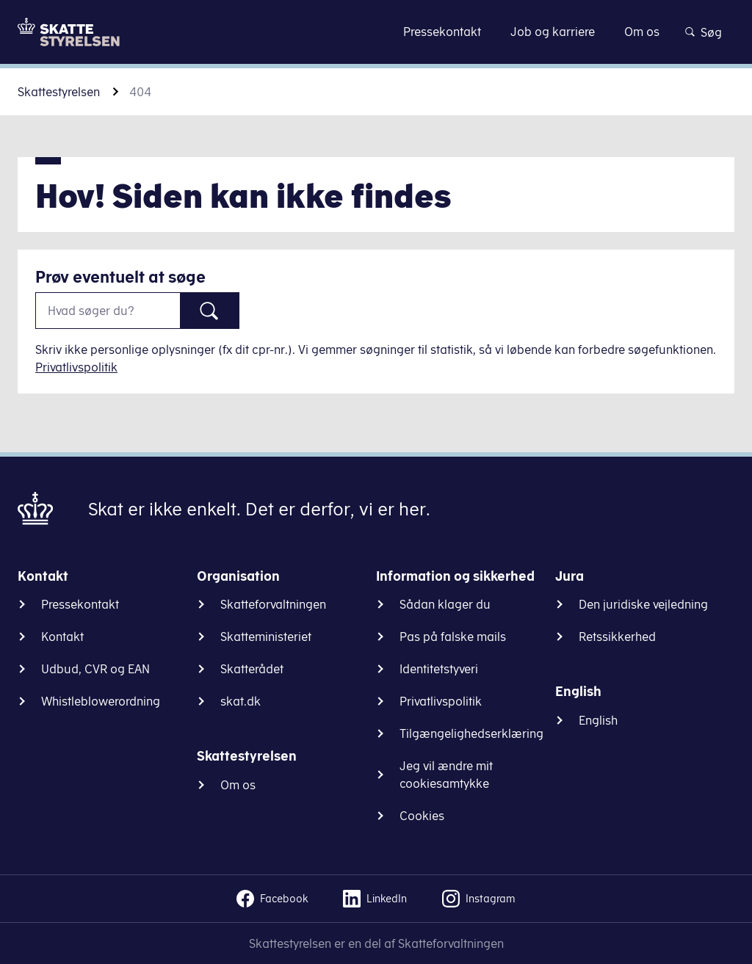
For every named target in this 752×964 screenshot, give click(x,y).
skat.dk (240, 701)
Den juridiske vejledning (643, 604)
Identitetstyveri (439, 668)
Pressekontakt (80, 604)
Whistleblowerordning (100, 701)
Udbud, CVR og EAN (95, 668)
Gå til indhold (376, 31)
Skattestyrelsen (59, 91)
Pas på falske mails (453, 636)
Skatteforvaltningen (273, 604)
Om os (238, 784)
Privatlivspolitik (76, 367)
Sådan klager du (445, 604)
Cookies (422, 815)
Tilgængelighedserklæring (471, 733)
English (598, 720)
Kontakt (62, 636)
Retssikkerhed (617, 636)
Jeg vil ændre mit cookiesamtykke (446, 774)
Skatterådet (251, 668)
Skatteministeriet (265, 636)
